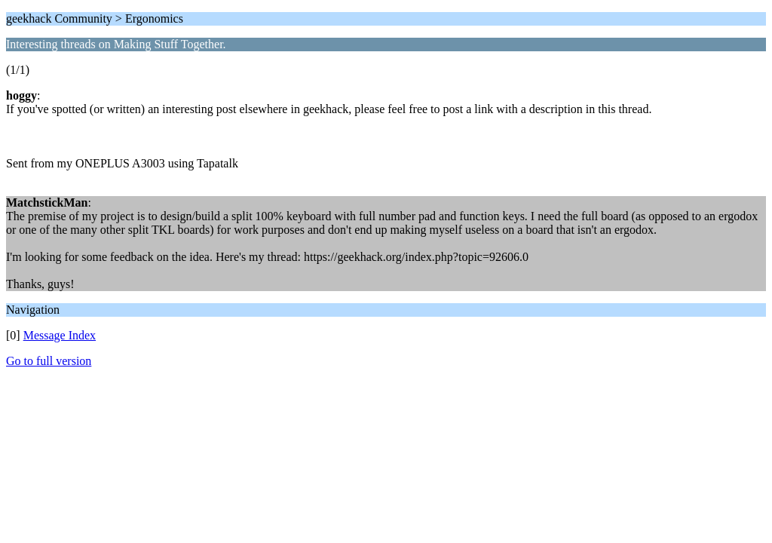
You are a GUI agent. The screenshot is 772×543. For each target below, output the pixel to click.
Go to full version (48, 360)
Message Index (59, 335)
